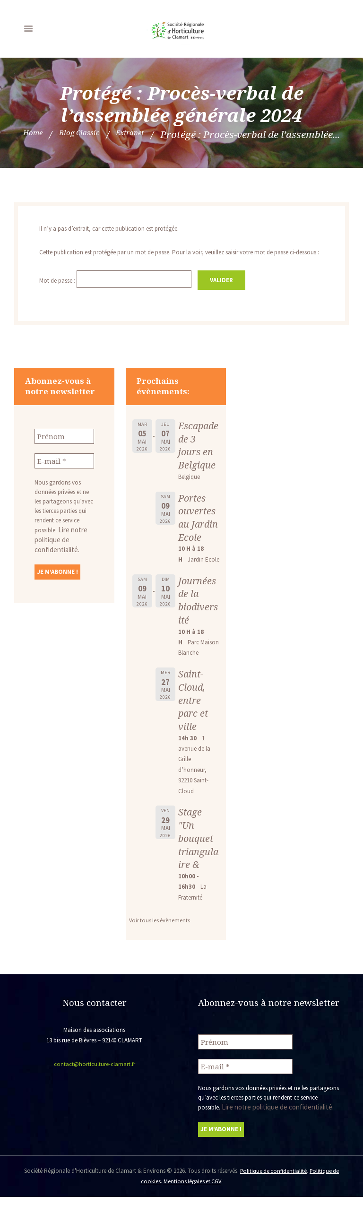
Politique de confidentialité (273, 1196)
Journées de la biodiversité (197, 628)
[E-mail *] (64, 474)
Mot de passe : (118, 295)
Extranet (231, 134)
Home (109, 134)
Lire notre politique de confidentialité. (58, 551)
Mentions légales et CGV (192, 1207)
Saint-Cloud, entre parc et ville (194, 728)
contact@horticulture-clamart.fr (94, 1092)
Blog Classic (166, 134)
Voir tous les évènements (160, 948)
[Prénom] (64, 450)
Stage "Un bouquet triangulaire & (196, 866)
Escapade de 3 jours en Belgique (197, 459)
